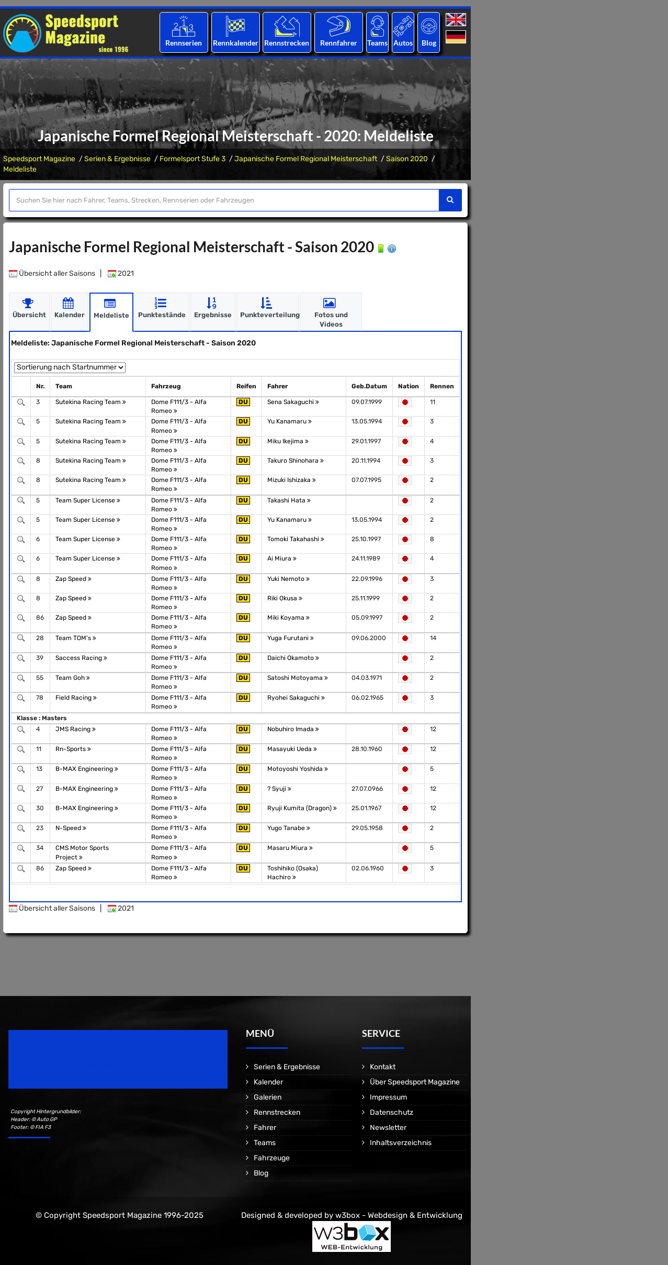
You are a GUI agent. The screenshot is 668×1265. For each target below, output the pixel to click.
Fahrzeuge (272, 1158)
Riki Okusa (284, 598)
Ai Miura (282, 558)
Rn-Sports (73, 749)
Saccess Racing (81, 658)
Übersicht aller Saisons (52, 273)
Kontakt (382, 1066)
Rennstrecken (287, 42)
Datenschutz (391, 1112)
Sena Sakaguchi (293, 402)
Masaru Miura (290, 848)
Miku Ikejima (288, 441)
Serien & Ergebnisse (117, 158)
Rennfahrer (338, 42)
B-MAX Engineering (86, 769)
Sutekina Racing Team (90, 402)
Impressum (388, 1097)
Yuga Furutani (290, 638)
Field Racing (76, 697)
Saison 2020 (407, 158)
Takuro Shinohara (295, 460)
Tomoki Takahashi (295, 539)
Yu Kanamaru (289, 421)
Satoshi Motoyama (297, 677)
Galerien (267, 1097)
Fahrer (265, 1127)
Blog (429, 42)
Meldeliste (20, 169)
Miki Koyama (288, 617)
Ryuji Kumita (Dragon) (302, 808)
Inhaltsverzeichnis (401, 1142)
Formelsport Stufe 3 (192, 158)
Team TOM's (75, 638)
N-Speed (70, 828)
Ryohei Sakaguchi (296, 697)
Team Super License (87, 500)
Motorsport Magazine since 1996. (68, 1066)
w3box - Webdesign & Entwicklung (398, 1215)
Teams (377, 42)
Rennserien (183, 42)
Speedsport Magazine (39, 158)
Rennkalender (235, 42)
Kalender (268, 1082)
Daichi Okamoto (293, 658)
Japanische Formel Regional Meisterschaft (305, 158)
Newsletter (388, 1127)
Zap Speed (73, 579)
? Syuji (279, 788)
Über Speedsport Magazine (415, 1082)
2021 (121, 273)
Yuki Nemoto (288, 579)
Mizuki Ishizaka (291, 480)
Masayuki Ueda (292, 749)
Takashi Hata (289, 500)
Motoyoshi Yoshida (297, 769)
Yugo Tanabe (288, 828)
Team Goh (72, 677)
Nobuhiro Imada (293, 729)
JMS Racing (75, 729)
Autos (403, 42)
